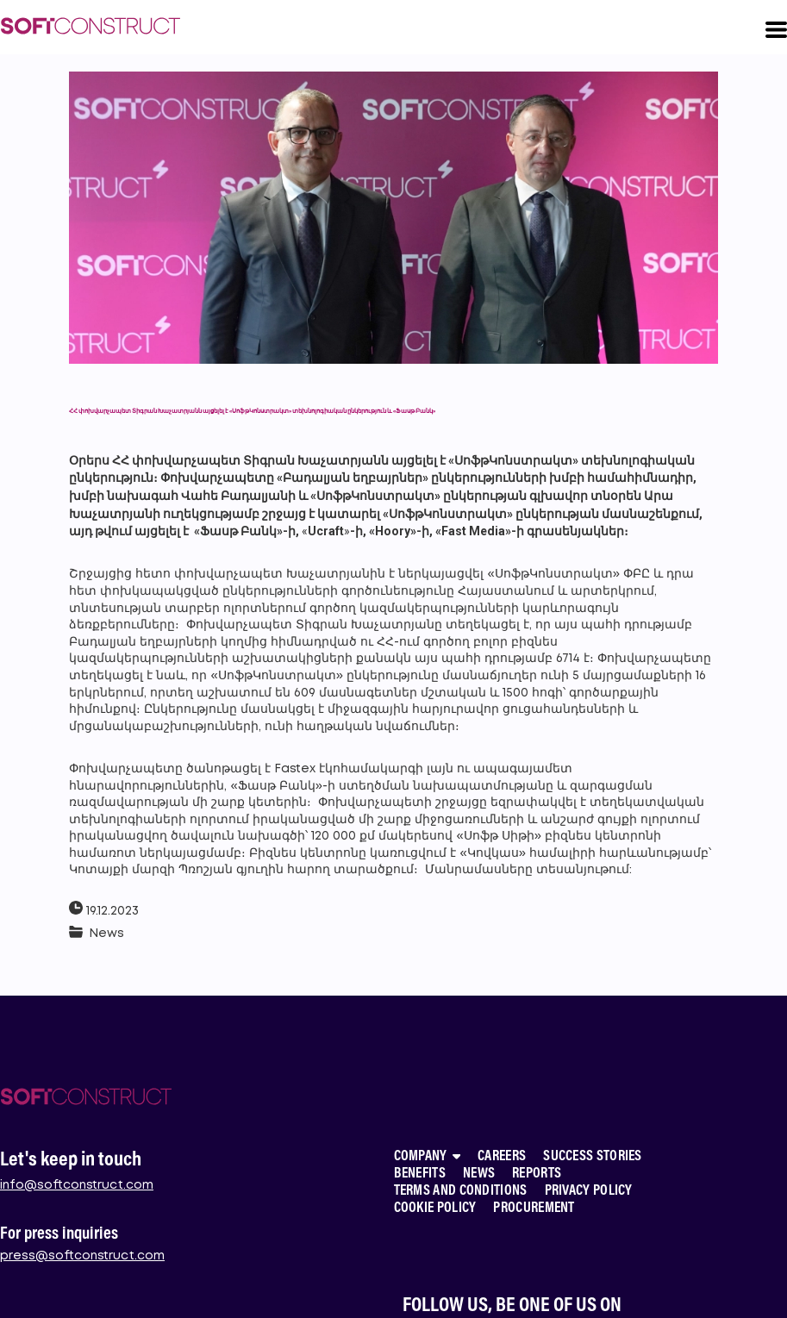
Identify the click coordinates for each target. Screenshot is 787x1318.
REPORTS (536, 1174)
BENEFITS (420, 1174)
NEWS (479, 1174)
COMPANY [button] (427, 1157)
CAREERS (502, 1157)
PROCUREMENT (533, 1209)
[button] (776, 30)
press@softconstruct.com (82, 1256)
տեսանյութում (582, 870)
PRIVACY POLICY (589, 1191)
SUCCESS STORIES (592, 1157)
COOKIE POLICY (435, 1209)
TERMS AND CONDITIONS (461, 1191)
